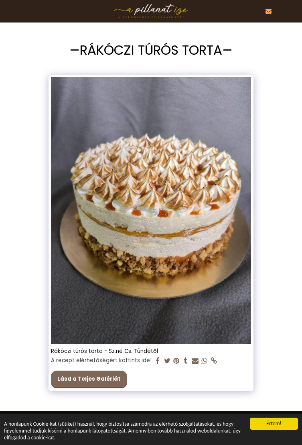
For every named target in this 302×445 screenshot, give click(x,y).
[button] (9, 10)
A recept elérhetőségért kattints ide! (101, 360)
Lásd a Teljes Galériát (89, 379)
